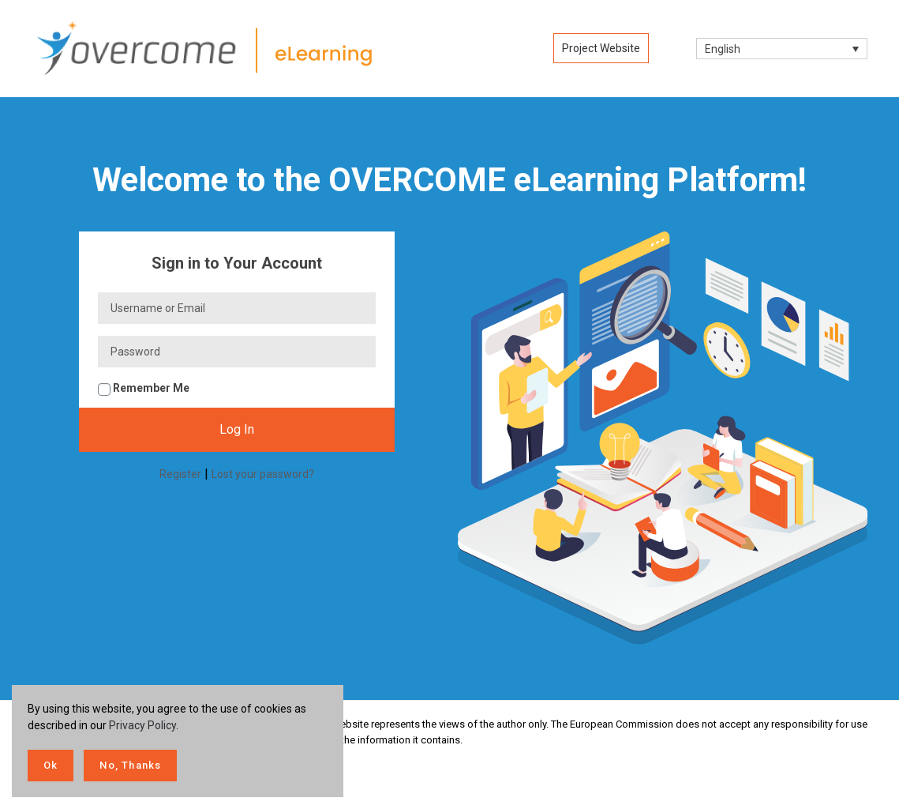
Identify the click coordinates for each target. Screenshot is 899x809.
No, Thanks (130, 765)
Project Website (601, 48)
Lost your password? (263, 474)
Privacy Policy (142, 725)
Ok (50, 765)
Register (180, 474)
